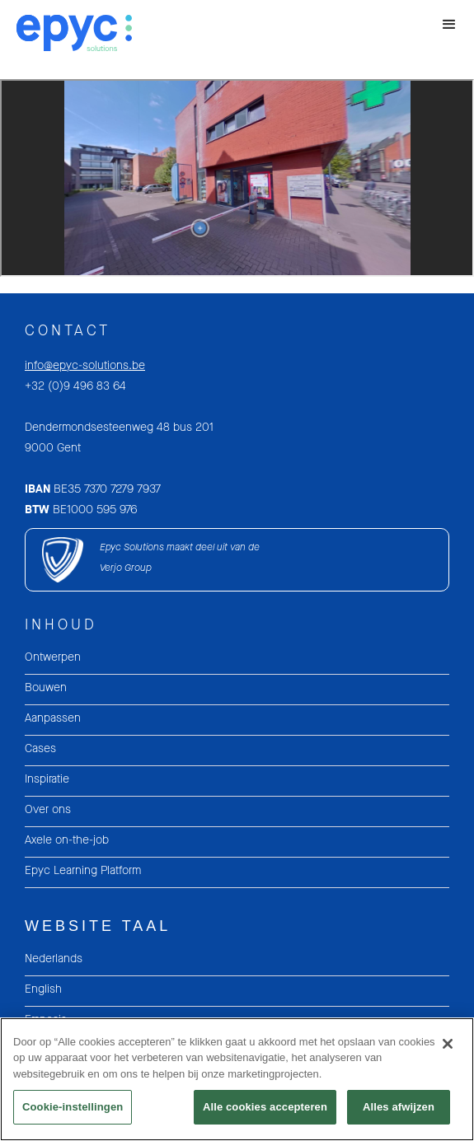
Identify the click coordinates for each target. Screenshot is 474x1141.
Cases (40, 748)
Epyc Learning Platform (83, 870)
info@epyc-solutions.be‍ (85, 365)
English (43, 989)
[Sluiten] (447, 1044)
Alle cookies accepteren (265, 1107)
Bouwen (46, 687)
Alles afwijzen (398, 1107)
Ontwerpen (53, 657)
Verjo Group (126, 567)
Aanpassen (53, 718)
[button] (449, 24)
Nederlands (53, 958)
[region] (237, 1079)
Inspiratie (47, 779)
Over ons (48, 809)
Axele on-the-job (67, 840)
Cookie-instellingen (72, 1107)
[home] (66, 31)
